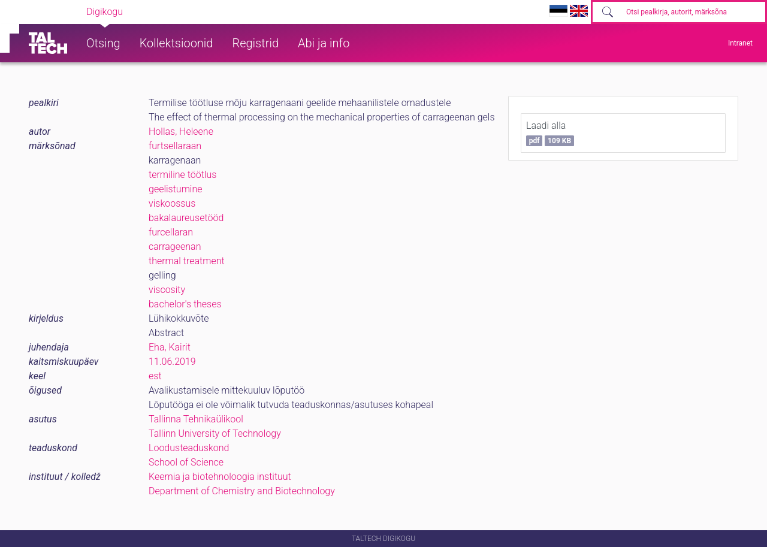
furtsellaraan (175, 146)
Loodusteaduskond (189, 448)
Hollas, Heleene (181, 131)
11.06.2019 (172, 361)
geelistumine (176, 189)
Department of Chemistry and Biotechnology (242, 491)
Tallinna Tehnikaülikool (196, 419)
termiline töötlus (182, 174)
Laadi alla (550, 133)
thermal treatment (187, 261)
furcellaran (171, 232)
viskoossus (172, 203)
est (155, 376)
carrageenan (175, 246)
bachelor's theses (185, 304)
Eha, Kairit (170, 347)
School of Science (186, 462)
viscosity (167, 289)
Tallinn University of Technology (215, 433)
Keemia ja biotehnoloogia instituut (220, 476)
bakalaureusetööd (186, 217)
